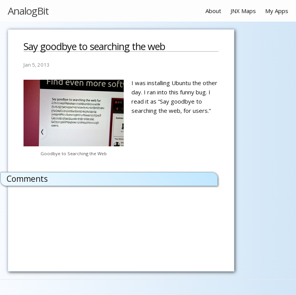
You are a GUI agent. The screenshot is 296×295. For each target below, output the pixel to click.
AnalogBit (28, 11)
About (213, 11)
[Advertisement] (265, 144)
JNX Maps (243, 11)
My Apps (276, 11)
